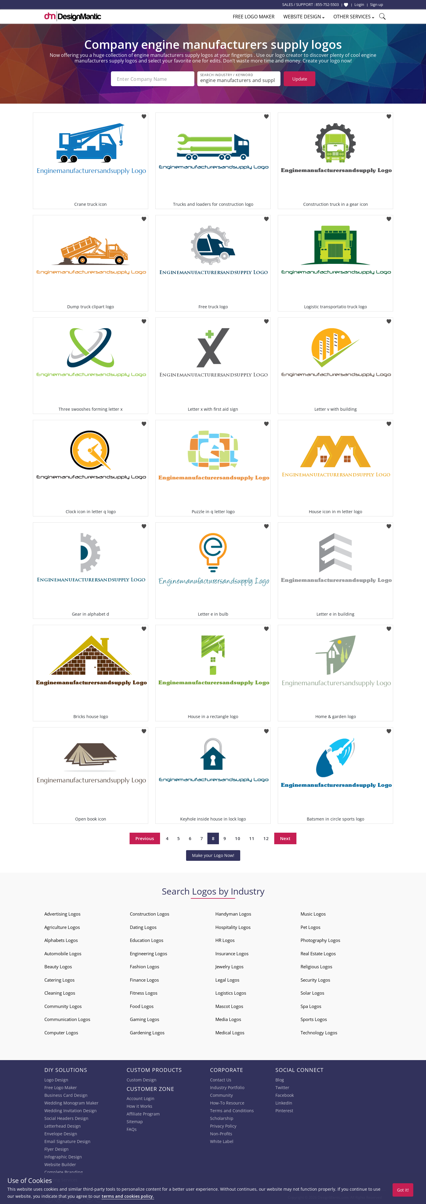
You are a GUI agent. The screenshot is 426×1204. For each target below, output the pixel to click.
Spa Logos (311, 1006)
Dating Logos (143, 927)
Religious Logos (316, 966)
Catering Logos (59, 980)
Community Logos (63, 1006)
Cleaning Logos (59, 993)
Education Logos (146, 940)
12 (266, 838)
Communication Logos (67, 1019)
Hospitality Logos (233, 927)
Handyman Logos (233, 914)
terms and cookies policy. (127, 1196)
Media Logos (228, 1019)
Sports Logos (314, 1019)
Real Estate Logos (318, 953)
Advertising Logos (62, 914)
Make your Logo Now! (213, 855)
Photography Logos (320, 940)
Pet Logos (310, 927)
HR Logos (225, 940)
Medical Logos (229, 1033)
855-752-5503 (327, 4)
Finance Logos (144, 980)
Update (299, 79)
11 (251, 838)
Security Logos (315, 980)
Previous (144, 838)
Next (285, 838)
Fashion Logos (144, 966)
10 (237, 838)
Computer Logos (61, 1033)
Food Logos (142, 1006)
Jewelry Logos (229, 966)
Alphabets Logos (61, 940)
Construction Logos (149, 914)
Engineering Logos (148, 953)
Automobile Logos (62, 953)
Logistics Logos (230, 993)
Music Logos (313, 914)
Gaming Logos (144, 1019)
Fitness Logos (143, 993)
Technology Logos (319, 1033)
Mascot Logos (229, 1006)
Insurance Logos (231, 953)
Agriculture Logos (62, 927)
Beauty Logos (58, 966)
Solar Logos (312, 993)
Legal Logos (227, 980)
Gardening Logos (147, 1033)
